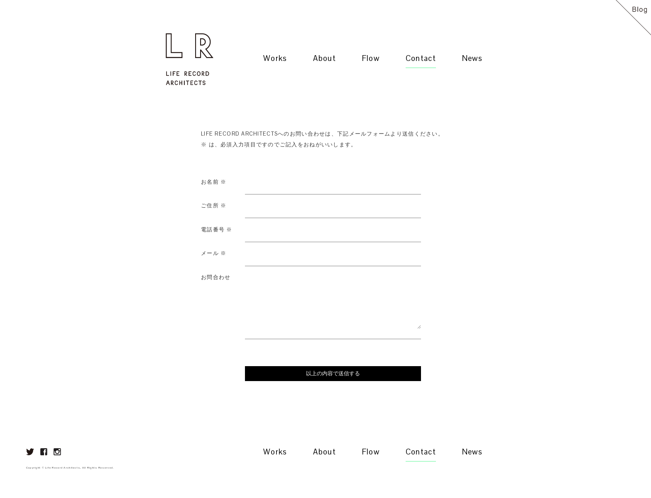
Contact (421, 58)
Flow (370, 58)
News (472, 58)
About (324, 58)
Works (275, 58)
